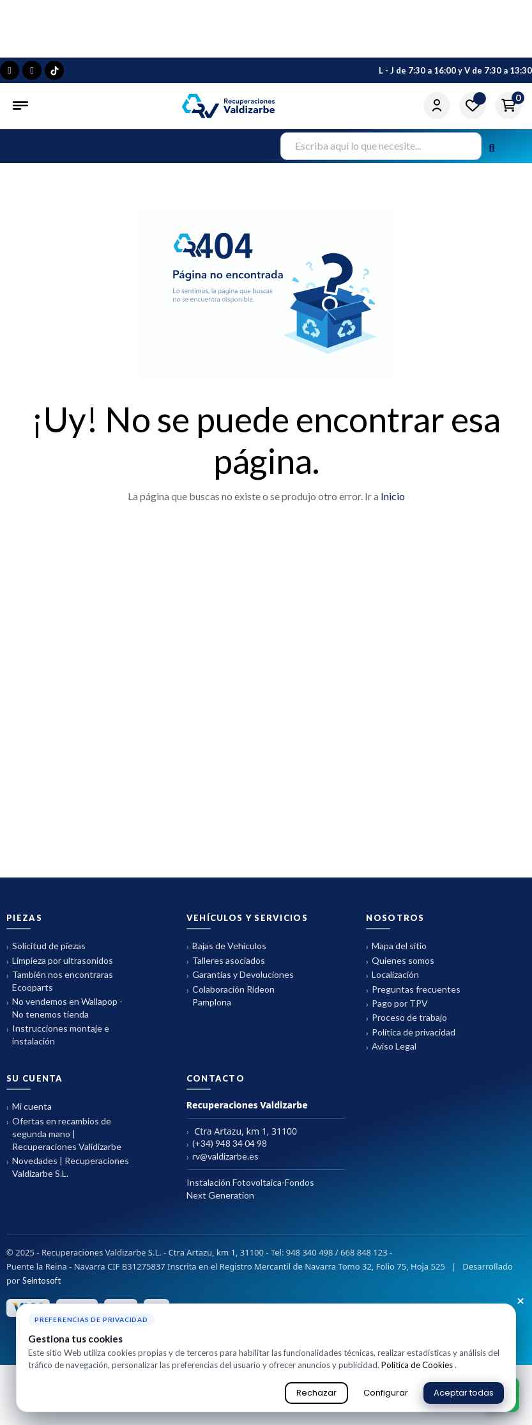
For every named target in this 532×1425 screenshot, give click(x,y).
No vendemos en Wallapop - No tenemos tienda (64, 1008)
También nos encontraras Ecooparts (59, 981)
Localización (392, 975)
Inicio (393, 496)
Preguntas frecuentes (413, 990)
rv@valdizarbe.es (222, 1157)
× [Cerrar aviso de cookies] (520, 1301)
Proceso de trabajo (406, 1018)
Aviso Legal (391, 1047)
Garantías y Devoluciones (240, 975)
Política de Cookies (418, 1365)
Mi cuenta (29, 1107)
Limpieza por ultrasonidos (59, 961)
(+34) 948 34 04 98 (226, 1144)
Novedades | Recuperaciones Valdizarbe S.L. (67, 1167)
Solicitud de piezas (46, 946)
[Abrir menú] (21, 105)
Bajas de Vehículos (226, 946)
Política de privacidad (410, 1033)
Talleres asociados (225, 961)
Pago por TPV (397, 1004)
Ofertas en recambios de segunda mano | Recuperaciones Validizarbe (63, 1133)
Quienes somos (400, 961)
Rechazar (316, 1393)
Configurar (385, 1393)
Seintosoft (41, 1280)
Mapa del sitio (396, 946)
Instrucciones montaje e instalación (57, 1034)
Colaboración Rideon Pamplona (230, 995)
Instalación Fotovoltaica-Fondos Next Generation (250, 1189)
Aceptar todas (464, 1393)
